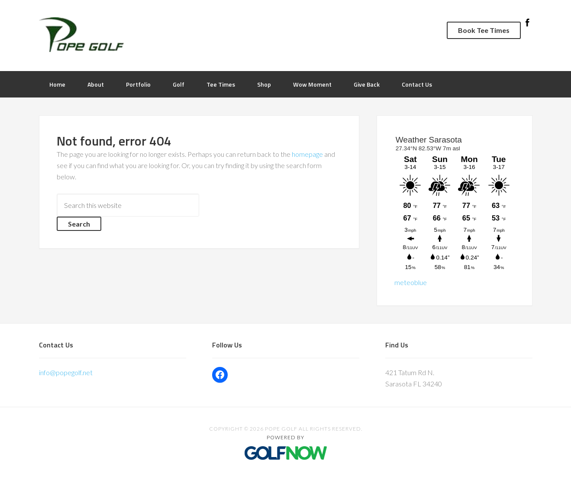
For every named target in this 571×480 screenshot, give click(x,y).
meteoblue (410, 282)
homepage (307, 154)
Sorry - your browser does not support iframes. (454, 203)
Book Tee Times (484, 30)
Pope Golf (162, 34)
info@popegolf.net (66, 372)
